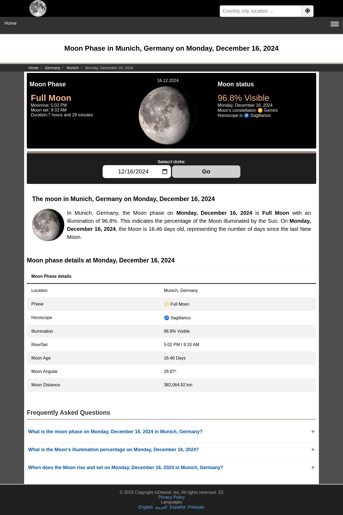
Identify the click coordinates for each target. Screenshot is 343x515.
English (145, 507)
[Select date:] (137, 171)
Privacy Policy (171, 497)
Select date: (171, 162)
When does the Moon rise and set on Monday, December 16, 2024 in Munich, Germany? (125, 467)
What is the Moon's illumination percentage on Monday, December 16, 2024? (113, 449)
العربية (161, 507)
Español (177, 507)
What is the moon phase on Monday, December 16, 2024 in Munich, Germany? (115, 431)
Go (206, 171)
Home (10, 23)
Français (196, 507)
